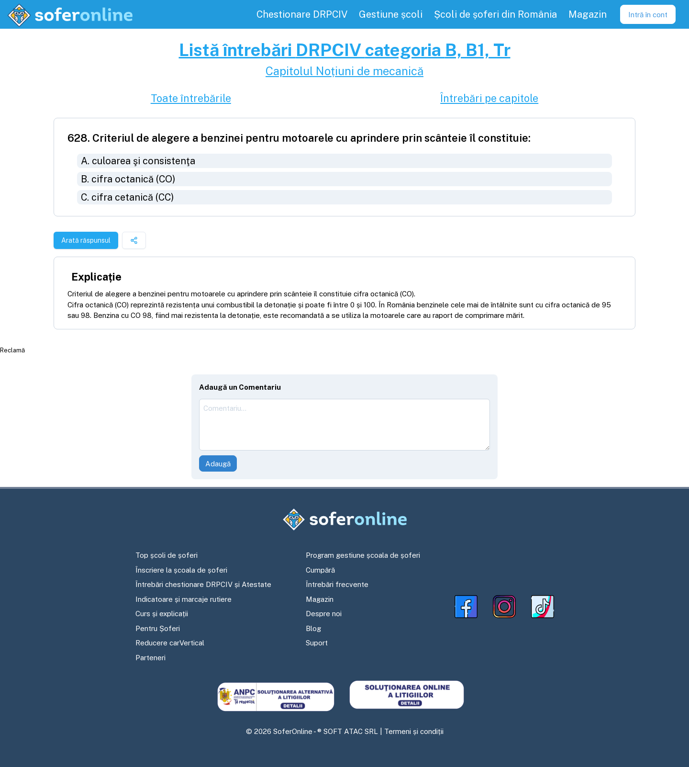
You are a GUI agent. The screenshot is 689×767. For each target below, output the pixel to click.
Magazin (319, 599)
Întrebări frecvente (337, 584)
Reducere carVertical (169, 643)
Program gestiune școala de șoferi (363, 555)
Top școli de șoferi (166, 555)
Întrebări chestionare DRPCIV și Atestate (203, 584)
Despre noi (324, 613)
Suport (317, 643)
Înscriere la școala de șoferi (181, 570)
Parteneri (150, 658)
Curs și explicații (161, 613)
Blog (313, 628)
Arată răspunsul (86, 240)
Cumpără (320, 570)
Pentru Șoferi (157, 628)
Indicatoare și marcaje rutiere (183, 599)
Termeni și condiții (414, 731)
